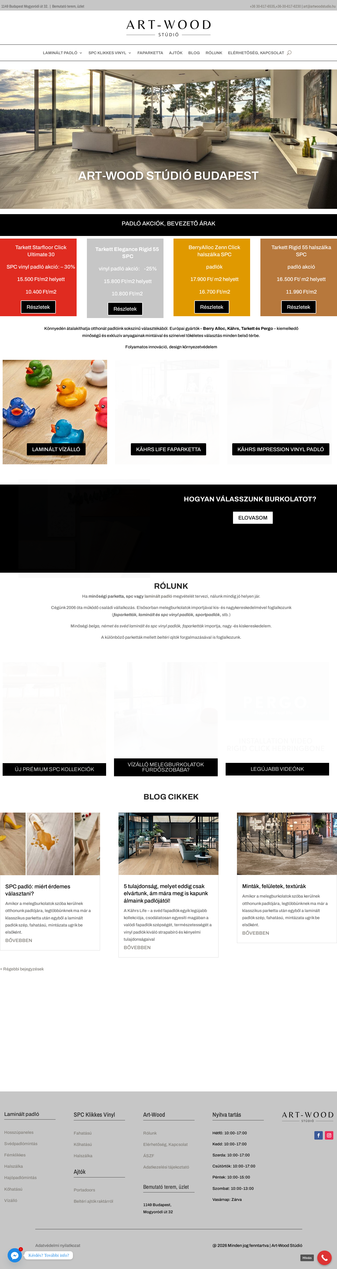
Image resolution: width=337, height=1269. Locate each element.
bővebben (18, 940)
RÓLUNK (214, 53)
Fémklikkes (15, 1154)
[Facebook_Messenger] (15, 1255)
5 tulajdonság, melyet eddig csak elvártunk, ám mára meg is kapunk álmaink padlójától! (166, 893)
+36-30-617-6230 (288, 6)
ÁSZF (148, 1155)
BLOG (194, 53)
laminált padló (158, 596)
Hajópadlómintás (20, 1177)
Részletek (38, 307)
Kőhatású (13, 1188)
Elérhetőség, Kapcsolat (165, 1144)
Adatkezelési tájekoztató (166, 1167)
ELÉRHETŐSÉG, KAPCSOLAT (256, 53)
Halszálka (13, 1166)
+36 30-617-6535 (262, 6)
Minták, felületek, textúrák (274, 886)
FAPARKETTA (150, 53)
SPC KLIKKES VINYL (107, 53)
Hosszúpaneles (18, 1132)
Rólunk (150, 1132)
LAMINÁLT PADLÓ (60, 53)
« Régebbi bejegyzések (22, 968)
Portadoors (84, 1189)
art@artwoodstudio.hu (319, 6)
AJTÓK (175, 53)
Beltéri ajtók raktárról (93, 1201)
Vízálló (10, 1200)
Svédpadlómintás (20, 1143)
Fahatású (83, 1132)
